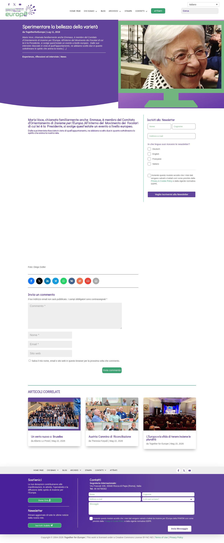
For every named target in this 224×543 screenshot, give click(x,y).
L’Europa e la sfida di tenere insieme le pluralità (168, 438)
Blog (103, 10)
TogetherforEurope (35, 32)
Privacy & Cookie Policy (161, 181)
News (63, 56)
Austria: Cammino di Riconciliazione (110, 436)
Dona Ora (43, 500)
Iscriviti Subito (42, 525)
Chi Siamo (89, 10)
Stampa (128, 10)
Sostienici (35, 480)
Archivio (113, 10)
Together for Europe (159, 443)
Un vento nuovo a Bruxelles (47, 436)
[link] (31, 281)
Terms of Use (161, 537)
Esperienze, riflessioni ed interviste (40, 56)
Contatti (140, 10)
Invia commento (112, 370)
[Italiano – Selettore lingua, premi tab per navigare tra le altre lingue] (203, 4)
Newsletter (35, 510)
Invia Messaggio (179, 528)
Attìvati (158, 10)
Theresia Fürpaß (100, 441)
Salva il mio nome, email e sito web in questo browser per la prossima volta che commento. (76, 361)
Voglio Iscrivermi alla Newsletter (171, 194)
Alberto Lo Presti (42, 441)
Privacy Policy (176, 537)
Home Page (75, 10)
